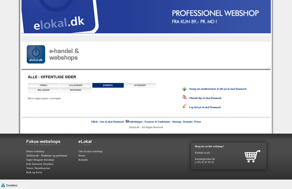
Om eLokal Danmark (112, 121)
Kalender (75, 85)
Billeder (43, 90)
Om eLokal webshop (90, 151)
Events (108, 85)
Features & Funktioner (157, 121)
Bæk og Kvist (34, 172)
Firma (43, 85)
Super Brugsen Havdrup (40, 159)
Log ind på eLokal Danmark (201, 107)
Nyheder (140, 85)
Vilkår (94, 121)
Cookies (9, 185)
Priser (197, 121)
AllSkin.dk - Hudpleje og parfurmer (47, 155)
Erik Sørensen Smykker (39, 163)
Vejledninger (134, 121)
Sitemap (176, 121)
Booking (75, 90)
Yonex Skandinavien (38, 168)
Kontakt (188, 121)
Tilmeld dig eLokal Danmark (202, 98)
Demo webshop (35, 151)
